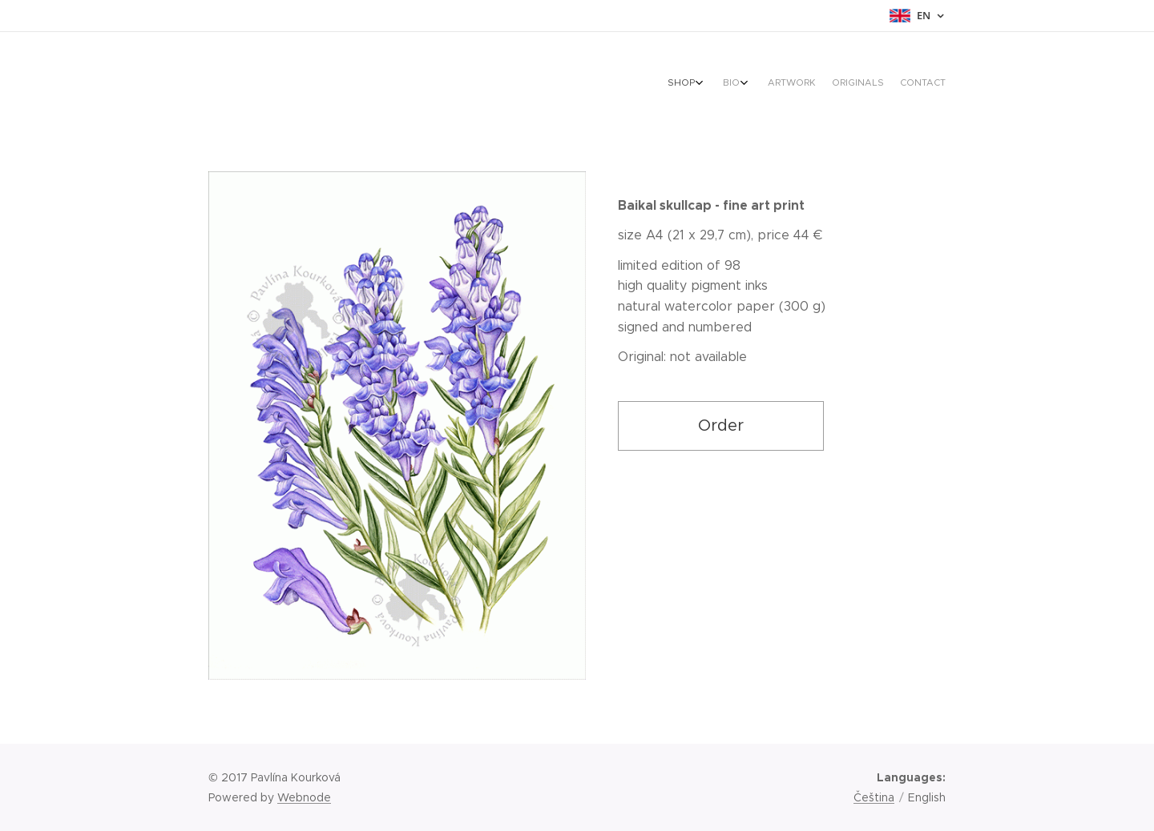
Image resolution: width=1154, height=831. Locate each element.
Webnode (304, 797)
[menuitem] (865, 84)
